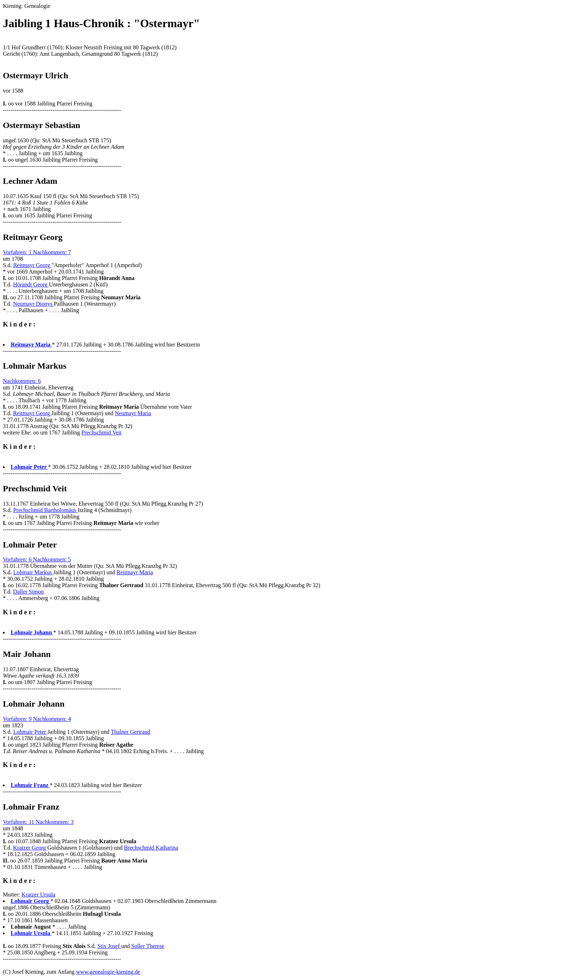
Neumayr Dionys (33, 304)
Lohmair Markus (33, 572)
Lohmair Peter (30, 732)
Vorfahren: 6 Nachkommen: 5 (37, 559)
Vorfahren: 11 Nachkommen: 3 (38, 822)
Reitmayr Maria (135, 572)
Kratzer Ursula (38, 894)
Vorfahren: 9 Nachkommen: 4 (37, 719)
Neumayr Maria (133, 413)
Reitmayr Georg (32, 265)
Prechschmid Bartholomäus (45, 510)
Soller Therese (148, 946)
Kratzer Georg (30, 848)
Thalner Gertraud (130, 732)
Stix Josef (109, 946)
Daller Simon (28, 592)
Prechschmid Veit (102, 432)
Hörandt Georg (31, 284)
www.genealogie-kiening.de (108, 972)
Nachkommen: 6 (22, 381)
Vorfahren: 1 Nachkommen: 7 (37, 252)
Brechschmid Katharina (151, 848)
